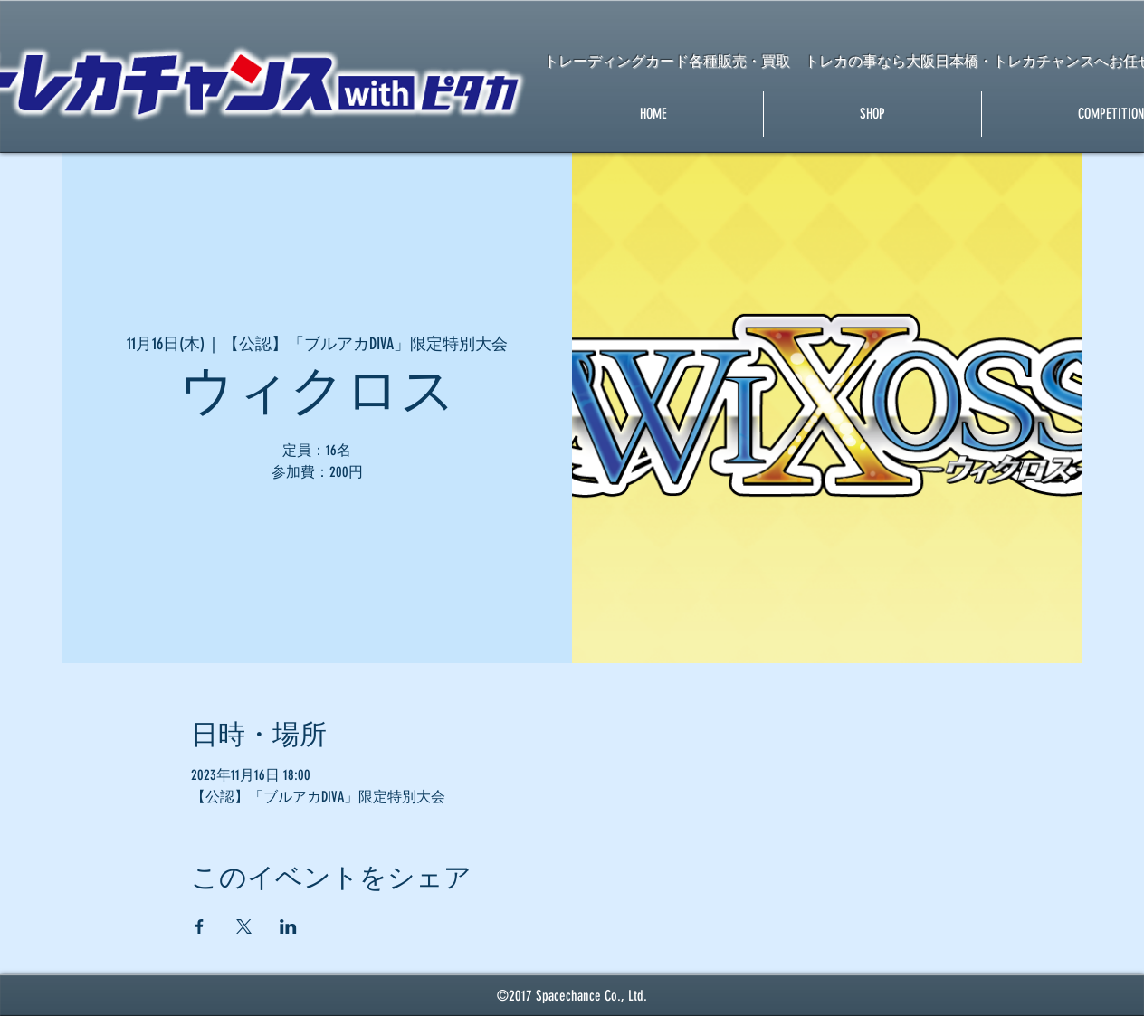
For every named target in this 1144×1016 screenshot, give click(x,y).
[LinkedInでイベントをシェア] (288, 926)
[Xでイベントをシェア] (244, 926)
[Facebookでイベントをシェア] (199, 926)
